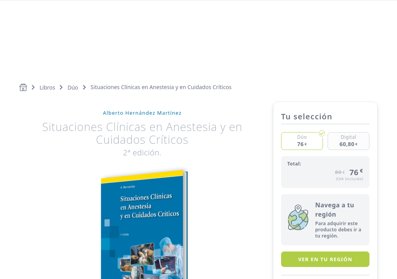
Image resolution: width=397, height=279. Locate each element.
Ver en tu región (325, 259)
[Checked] (302, 141)
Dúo (72, 87)
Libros (47, 87)
